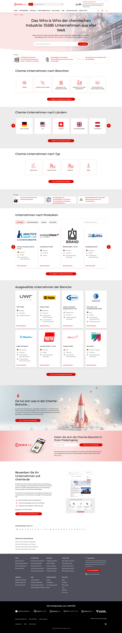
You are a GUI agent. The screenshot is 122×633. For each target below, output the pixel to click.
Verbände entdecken (36, 566)
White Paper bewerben (68, 568)
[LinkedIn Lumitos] (106, 624)
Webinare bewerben (20, 582)
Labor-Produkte (50, 563)
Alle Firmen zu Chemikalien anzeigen (61, 274)
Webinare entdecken (20, 580)
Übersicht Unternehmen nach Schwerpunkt (26, 546)
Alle (30, 4)
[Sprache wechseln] (102, 11)
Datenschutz (32, 624)
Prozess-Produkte (51, 566)
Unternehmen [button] (23, 10)
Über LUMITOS (33, 619)
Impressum (18, 624)
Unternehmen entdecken (37, 561)
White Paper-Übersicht (68, 571)
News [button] (16, 10)
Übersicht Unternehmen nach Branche (25, 542)
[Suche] (62, 4)
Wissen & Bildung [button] (71, 10)
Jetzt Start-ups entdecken (28, 420)
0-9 (17, 529)
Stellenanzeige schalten (37, 585)
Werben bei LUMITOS (20, 619)
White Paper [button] (56, 10)
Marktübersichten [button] (44, 10)
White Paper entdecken (68, 561)
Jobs (63, 587)
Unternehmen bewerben (37, 568)
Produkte (64, 582)
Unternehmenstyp (70, 37)
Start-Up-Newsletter (21, 566)
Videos (48, 587)
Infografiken (49, 582)
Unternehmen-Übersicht (37, 571)
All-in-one (64, 592)
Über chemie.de (43, 619)
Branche (51, 37)
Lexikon (48, 580)
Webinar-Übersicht (20, 585)
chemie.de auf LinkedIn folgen (92, 574)
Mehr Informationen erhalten (28, 514)
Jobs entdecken (35, 580)
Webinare (64, 590)
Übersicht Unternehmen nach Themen (25, 544)
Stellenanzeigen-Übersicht (38, 587)
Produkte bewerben (51, 568)
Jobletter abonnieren (36, 582)
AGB (25, 624)
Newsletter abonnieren (91, 445)
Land (58, 37)
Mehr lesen (59, 455)
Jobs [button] (63, 10)
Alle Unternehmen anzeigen (61, 181)
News (63, 580)
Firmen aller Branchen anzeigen (61, 99)
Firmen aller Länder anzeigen (61, 141)
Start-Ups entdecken (36, 563)
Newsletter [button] (83, 10)
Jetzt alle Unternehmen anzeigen (61, 374)
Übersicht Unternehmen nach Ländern (25, 549)
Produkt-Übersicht (51, 571)
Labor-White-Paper (67, 563)
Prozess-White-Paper (67, 566)
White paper (65, 585)
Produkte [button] (33, 10)
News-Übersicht (19, 568)
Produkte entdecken (51, 561)
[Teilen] (98, 11)
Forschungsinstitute (51, 585)
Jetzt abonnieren (93, 570)
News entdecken (19, 561)
